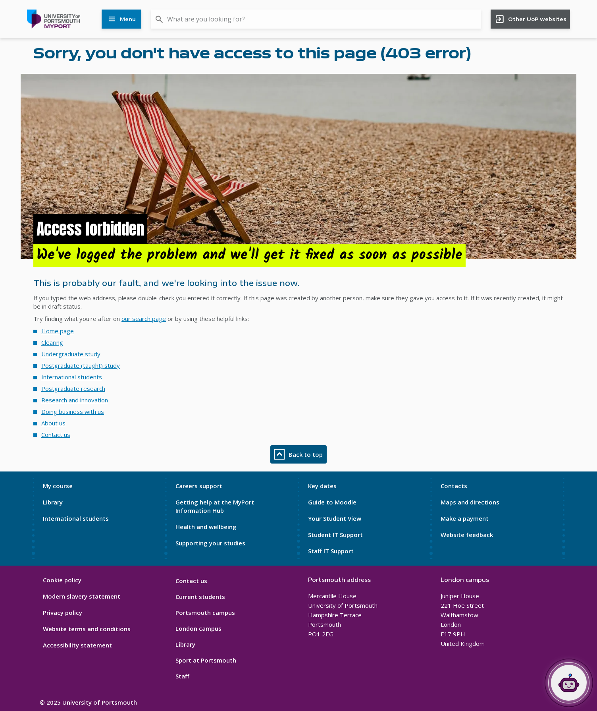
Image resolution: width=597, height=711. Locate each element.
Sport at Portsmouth (205, 660)
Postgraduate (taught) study (80, 365)
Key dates (322, 486)
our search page (143, 319)
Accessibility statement (77, 645)
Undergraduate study (70, 354)
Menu (121, 19)
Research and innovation (74, 400)
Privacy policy (62, 612)
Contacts (454, 486)
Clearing (52, 342)
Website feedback (467, 535)
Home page (57, 331)
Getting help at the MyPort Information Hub (214, 506)
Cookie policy (62, 580)
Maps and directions (470, 502)
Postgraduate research (73, 388)
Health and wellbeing (206, 527)
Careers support (198, 486)
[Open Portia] (569, 683)
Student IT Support (335, 535)
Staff (182, 676)
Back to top (298, 454)
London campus (198, 628)
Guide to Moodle (332, 502)
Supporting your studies (210, 543)
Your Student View (334, 518)
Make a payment (465, 518)
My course (58, 486)
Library (53, 502)
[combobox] (316, 19)
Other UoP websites (530, 19)
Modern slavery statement (81, 596)
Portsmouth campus (205, 612)
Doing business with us (72, 411)
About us (53, 423)
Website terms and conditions (87, 629)
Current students (200, 597)
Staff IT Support (331, 551)
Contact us (55, 435)
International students (71, 377)
